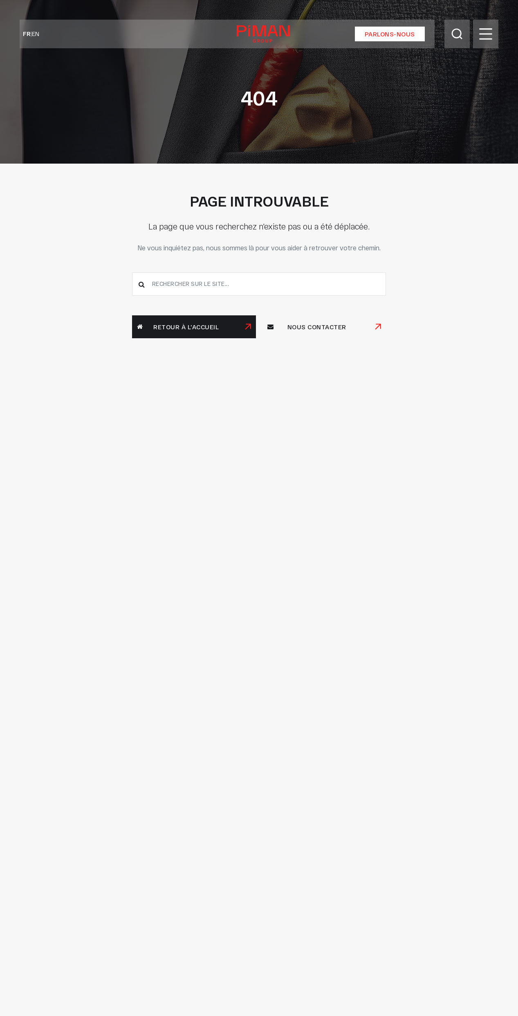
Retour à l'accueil (178, 326)
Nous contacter (306, 326)
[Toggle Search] (457, 34)
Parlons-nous (390, 34)
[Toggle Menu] (485, 34)
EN (35, 33)
